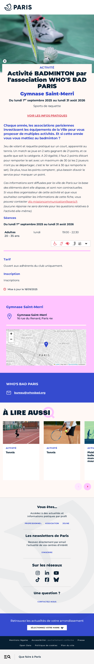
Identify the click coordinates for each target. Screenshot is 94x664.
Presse (81, 640)
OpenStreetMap (73, 364)
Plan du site (67, 645)
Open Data (25, 645)
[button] (46, 344)
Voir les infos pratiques (47, 115)
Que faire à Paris (30, 656)
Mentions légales (18, 640)
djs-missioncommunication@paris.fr (52, 201)
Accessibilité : (53, 640)
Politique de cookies (46, 645)
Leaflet (57, 364)
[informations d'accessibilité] (70, 243)
